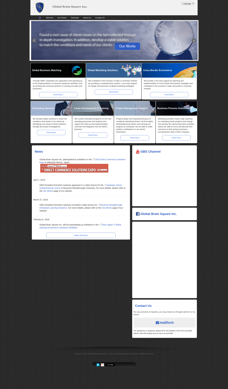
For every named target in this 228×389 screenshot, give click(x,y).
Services (49, 18)
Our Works (62, 18)
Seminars (75, 18)
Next (194, 40)
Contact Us (100, 18)
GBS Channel (150, 151)
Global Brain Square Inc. (158, 214)
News (39, 151)
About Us (87, 18)
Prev (34, 40)
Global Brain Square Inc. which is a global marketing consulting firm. (115, 354)
